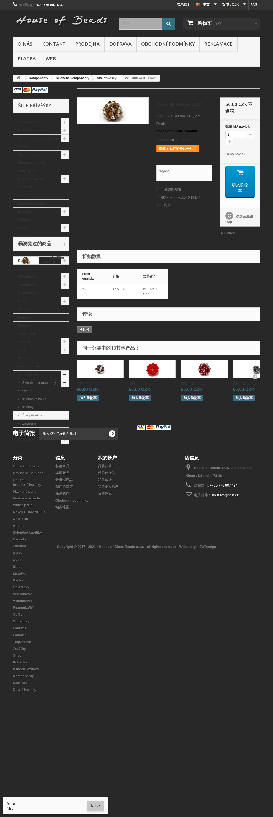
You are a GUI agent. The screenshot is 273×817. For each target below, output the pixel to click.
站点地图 (62, 592)
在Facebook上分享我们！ (181, 197)
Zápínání (28, 423)
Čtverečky (26, 268)
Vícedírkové (27, 285)
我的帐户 (107, 542)
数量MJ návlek (237, 127)
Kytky (22, 228)
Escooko (25, 211)
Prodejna (87, 44)
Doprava (120, 44)
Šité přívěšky (31, 415)
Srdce (22, 244)
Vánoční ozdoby (31, 366)
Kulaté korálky (29, 440)
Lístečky (25, 252)
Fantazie (25, 317)
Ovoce (23, 236)
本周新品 (62, 557)
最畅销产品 (64, 564)
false (95, 806)
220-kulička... (88, 383)
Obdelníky (26, 309)
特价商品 (62, 551)
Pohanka (25, 358)
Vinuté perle (27, 171)
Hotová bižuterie (31, 122)
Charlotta (25, 187)
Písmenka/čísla (30, 293)
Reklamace (218, 44)
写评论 (164, 171)
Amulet (23, 195)
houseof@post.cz (225, 579)
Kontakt (53, 44)
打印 (167, 205)
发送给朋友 (172, 189)
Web (51, 58)
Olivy (22, 350)
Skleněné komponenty (38, 383)
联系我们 (183, 4)
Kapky (23, 260)
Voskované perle (31, 163)
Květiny (27, 407)
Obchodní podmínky (168, 44)
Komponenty (28, 374)
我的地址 (105, 564)
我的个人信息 (108, 571)
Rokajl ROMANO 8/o (34, 179)
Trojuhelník (27, 334)
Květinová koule (33, 399)
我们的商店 (64, 571)
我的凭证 (105, 578)
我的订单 (105, 551)
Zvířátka (24, 220)
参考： (161, 116)
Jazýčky (24, 342)
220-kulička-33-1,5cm (54, 476)
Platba (27, 58)
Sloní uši (25, 431)
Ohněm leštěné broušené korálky (38, 142)
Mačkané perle (30, 154)
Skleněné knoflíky (32, 203)
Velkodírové (27, 277)
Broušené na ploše (33, 130)
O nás (25, 44)
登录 (254, 4)
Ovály (22, 301)
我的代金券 (106, 557)
